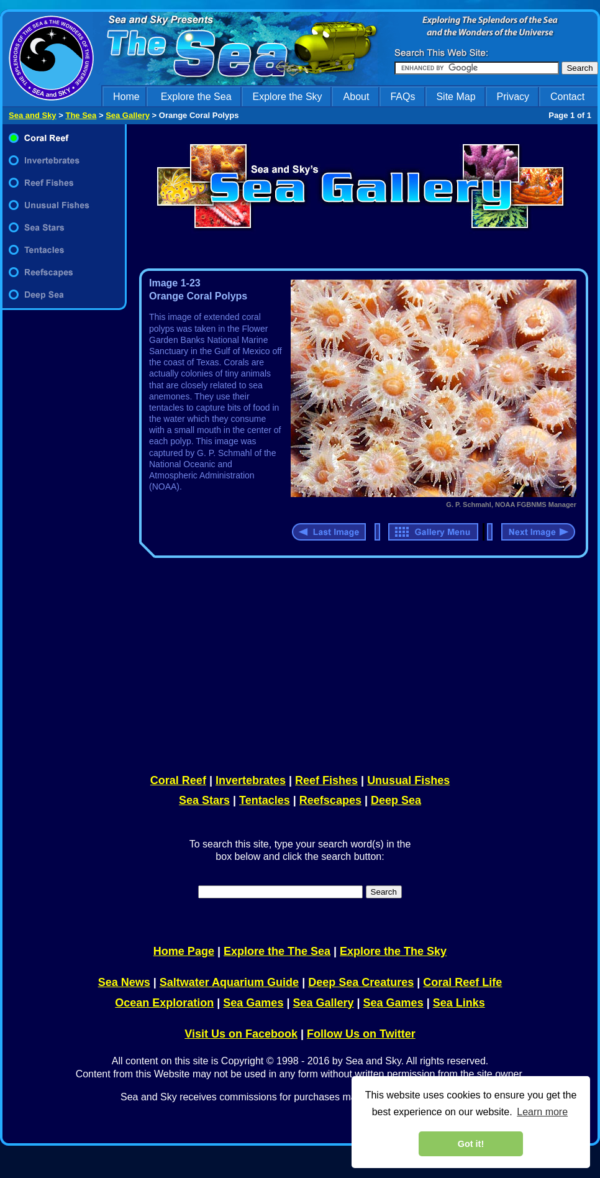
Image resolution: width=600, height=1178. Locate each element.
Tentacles (264, 800)
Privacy (513, 96)
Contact (567, 96)
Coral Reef (178, 780)
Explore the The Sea (277, 951)
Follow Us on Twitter (361, 1034)
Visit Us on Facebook (241, 1034)
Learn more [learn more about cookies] (542, 1112)
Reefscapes (330, 800)
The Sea (80, 115)
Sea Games (253, 1003)
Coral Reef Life (462, 982)
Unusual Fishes (408, 780)
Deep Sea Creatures (361, 982)
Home (126, 96)
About (356, 96)
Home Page (183, 951)
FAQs (402, 96)
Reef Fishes (326, 780)
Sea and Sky (33, 115)
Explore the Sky (287, 96)
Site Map (455, 96)
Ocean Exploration (164, 1003)
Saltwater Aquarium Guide (229, 982)
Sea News (124, 982)
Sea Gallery (128, 115)
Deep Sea (396, 800)
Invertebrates (251, 780)
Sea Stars (204, 800)
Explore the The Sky (393, 951)
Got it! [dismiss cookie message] (471, 1144)
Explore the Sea (196, 96)
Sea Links (459, 1003)
